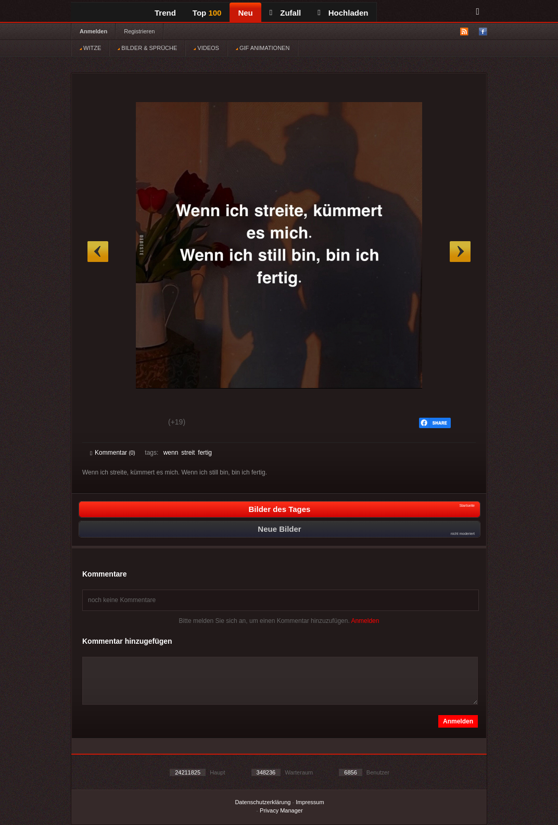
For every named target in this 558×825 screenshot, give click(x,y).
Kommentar (112, 452)
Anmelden (93, 31)
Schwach (140, 423)
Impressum (310, 802)
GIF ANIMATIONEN (262, 48)
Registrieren (139, 31)
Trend (165, 12)
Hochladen (343, 12)
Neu (245, 12)
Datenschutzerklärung (262, 802)
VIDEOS (206, 48)
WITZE (90, 48)
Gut (101, 423)
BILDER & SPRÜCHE (147, 48)
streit (188, 452)
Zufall (285, 12)
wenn (171, 452)
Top (207, 12)
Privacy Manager (281, 810)
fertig (205, 452)
